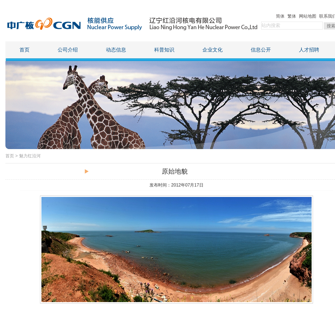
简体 (280, 16)
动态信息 (116, 50)
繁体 (291, 16)
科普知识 (164, 50)
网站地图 (307, 16)
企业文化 (212, 50)
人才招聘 (309, 50)
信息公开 (261, 50)
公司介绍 (68, 50)
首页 (24, 50)
